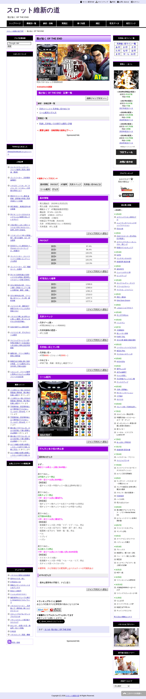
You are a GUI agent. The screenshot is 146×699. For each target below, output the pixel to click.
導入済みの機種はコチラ (123, 617)
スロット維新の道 (33, 10)
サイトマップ (103, 2)
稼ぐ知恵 (81, 23)
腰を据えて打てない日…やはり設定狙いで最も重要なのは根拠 (20, 430)
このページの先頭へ (134, 693)
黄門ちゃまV (121, 369)
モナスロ (120, 399)
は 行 (133, 50)
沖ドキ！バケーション (125, 393)
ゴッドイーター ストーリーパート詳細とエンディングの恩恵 (20, 258)
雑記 (98, 23)
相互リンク (131, 23)
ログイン (136, 2)
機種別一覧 (31, 23)
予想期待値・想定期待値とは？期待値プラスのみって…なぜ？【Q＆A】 (20, 409)
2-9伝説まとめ (15, 582)
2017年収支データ (126, 108)
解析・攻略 (48, 23)
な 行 (125, 50)
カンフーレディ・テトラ (126, 283)
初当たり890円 (15, 591)
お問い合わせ (124, 2)
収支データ (114, 23)
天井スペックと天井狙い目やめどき (54, 109)
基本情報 (44, 184)
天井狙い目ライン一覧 (126, 44)
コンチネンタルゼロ (124, 258)
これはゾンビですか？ (125, 308)
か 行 (125, 47)
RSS (113, 2)
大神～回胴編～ (122, 389)
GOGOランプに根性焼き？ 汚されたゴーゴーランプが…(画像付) (21, 248)
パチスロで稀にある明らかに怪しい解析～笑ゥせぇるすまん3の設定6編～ (20, 319)
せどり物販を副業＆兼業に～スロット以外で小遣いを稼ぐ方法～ (20, 447)
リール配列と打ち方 (47, 113)
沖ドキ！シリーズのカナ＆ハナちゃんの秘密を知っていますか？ (20, 217)
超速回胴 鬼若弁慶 (123, 262)
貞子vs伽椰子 (122, 372)
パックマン (121, 323)
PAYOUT (54, 184)
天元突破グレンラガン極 (126, 379)
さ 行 (133, 47)
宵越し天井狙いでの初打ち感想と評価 (55, 124)
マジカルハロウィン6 (124, 354)
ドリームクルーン (123, 286)
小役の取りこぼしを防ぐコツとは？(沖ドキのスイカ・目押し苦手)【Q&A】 (20, 227)
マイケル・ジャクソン (125, 290)
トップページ (15, 23)
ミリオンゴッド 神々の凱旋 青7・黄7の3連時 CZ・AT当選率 (21, 237)
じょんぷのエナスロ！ (18, 594)
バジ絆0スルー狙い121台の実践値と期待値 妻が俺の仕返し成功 (20, 392)
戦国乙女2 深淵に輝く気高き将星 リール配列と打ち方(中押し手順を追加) (20, 363)
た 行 (118, 50)
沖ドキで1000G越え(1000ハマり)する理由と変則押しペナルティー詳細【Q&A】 (20, 277)
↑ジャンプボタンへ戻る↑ (97, 233)
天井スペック (75, 184)
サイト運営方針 (88, 2)
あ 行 (118, 47)
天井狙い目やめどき (92, 184)
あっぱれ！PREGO (124, 442)
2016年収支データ (126, 120)
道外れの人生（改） (17, 579)
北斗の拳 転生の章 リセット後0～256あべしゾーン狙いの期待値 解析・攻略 (20, 287)
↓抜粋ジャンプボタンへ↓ (96, 98)
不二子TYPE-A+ (122, 315)
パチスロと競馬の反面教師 (20, 575)
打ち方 (55, 189)
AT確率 (64, 184)
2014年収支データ (126, 143)
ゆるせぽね (121, 361)
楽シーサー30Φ (122, 333)
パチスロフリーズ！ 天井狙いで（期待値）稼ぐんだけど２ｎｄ (20, 608)
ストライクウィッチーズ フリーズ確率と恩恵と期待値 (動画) (20, 169)
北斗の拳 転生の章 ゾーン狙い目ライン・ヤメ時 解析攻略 (20, 298)
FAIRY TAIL (121, 337)
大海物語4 (120, 330)
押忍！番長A (121, 297)
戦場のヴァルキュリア (125, 248)
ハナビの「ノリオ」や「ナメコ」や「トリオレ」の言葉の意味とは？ (20, 188)
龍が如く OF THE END (61, 629)
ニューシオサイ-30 (124, 272)
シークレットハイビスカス (126, 347)
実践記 (64, 23)
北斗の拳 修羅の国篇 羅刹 (126, 340)
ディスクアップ (122, 382)
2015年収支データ (126, 131)
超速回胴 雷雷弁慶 (123, 450)
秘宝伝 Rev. (121, 351)
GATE (119, 255)
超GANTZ (120, 269)
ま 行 (118, 54)
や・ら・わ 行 (129, 54)
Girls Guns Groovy (123, 300)
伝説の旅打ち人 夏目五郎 (19, 327)
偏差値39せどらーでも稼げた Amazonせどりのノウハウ (20, 600)
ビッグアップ (122, 276)
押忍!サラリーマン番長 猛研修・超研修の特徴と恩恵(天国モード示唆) (20, 198)
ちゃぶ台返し (122, 375)
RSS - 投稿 (14, 642)
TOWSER (120, 496)
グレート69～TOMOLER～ (126, 407)
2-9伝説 (13, 631)
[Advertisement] (73, 156)
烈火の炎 (120, 229)
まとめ (47, 629)
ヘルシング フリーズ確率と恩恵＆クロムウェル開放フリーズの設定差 (20, 374)
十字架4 (120, 396)
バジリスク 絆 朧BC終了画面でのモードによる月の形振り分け (20, 308)
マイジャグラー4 (123, 460)
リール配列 (45, 189)
